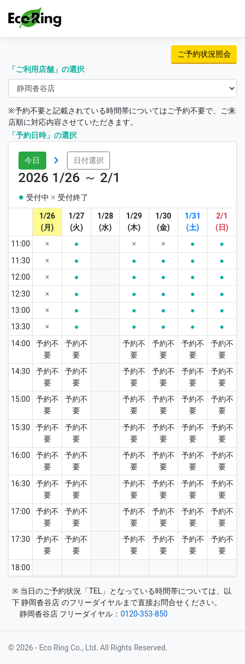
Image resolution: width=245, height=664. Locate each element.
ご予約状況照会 (204, 54)
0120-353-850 (143, 613)
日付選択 (89, 160)
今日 (32, 160)
